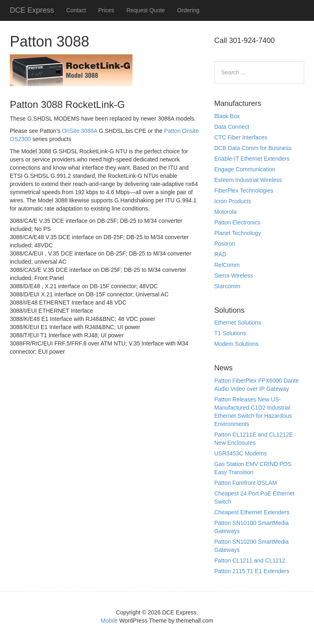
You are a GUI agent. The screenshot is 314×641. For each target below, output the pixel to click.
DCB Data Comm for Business (253, 148)
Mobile (109, 620)
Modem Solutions (236, 344)
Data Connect (231, 126)
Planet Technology (237, 233)
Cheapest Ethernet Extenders (251, 512)
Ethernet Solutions (237, 322)
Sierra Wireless (233, 275)
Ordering (188, 10)
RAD (220, 254)
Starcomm (227, 286)
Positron (224, 243)
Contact (76, 10)
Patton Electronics (237, 222)
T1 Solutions (230, 333)
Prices (106, 10)
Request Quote (145, 10)
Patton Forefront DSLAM (245, 483)
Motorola (225, 211)
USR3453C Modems (240, 453)
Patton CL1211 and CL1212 (249, 560)
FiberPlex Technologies (244, 190)
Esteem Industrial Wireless (248, 180)
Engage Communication (244, 169)
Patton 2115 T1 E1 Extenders (251, 571)
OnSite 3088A (79, 131)
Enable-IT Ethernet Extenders (251, 158)
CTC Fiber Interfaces (240, 137)
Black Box (227, 116)
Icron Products (232, 201)
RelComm (227, 265)
